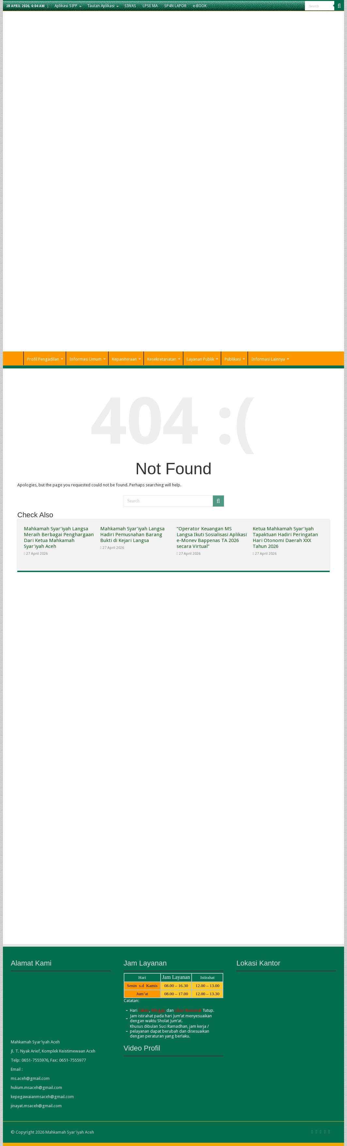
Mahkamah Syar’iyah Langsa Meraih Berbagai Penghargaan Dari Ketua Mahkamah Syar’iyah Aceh (59, 537)
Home (14, 358)
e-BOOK (200, 6)
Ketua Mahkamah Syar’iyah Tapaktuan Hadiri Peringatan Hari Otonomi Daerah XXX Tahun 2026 (285, 537)
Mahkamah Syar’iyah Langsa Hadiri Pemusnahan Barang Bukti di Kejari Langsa (132, 534)
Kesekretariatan (161, 359)
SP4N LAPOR (175, 6)
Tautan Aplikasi (101, 6)
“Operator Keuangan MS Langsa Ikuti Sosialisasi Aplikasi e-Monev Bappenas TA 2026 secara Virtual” (212, 537)
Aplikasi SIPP (66, 6)
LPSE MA (150, 6)
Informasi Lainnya (268, 359)
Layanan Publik (200, 359)
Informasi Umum (86, 359)
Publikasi (233, 359)
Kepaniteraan (124, 359)
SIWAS (130, 6)
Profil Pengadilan (43, 359)
